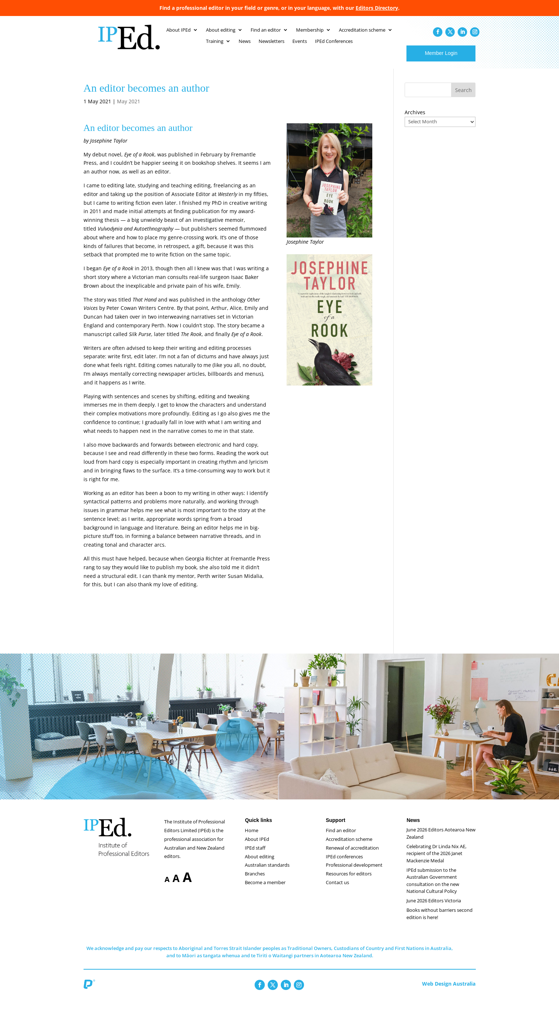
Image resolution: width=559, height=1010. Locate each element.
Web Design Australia (448, 990)
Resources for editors (349, 881)
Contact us (337, 889)
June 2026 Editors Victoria (433, 908)
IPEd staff (255, 855)
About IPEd (257, 846)
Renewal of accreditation (352, 855)
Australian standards (267, 872)
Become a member (265, 889)
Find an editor (341, 837)
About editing (259, 864)
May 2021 (128, 108)
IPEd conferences (344, 864)
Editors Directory (377, 7)
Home (251, 837)
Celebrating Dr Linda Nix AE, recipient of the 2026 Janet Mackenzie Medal (436, 860)
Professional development (354, 872)
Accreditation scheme (349, 846)
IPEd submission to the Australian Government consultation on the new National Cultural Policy (432, 888)
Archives (415, 119)
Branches (255, 881)
